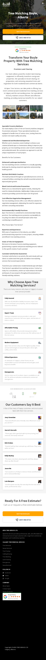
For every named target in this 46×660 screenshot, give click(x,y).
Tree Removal (7, 545)
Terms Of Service (8, 592)
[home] (6, 4)
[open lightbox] (9, 108)
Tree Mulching (7, 557)
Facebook (8, 573)
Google (7, 578)
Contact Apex (7, 589)
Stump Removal (7, 548)
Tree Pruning (6, 551)
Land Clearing (7, 559)
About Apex (6, 586)
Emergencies (6, 562)
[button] (43, 3)
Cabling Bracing (7, 554)
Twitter (7, 575)
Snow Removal (7, 565)
